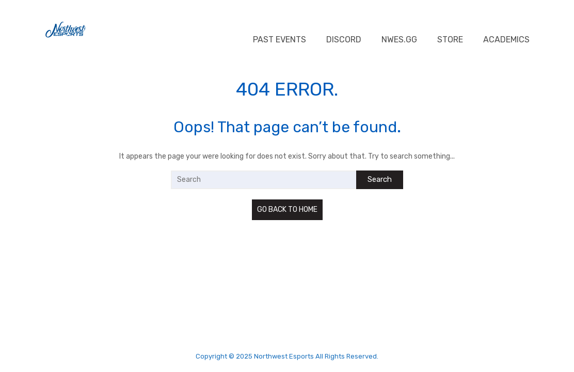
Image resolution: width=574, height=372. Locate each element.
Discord (343, 39)
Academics (506, 39)
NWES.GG (399, 39)
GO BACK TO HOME (287, 209)
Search (380, 179)
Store (450, 39)
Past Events (279, 39)
